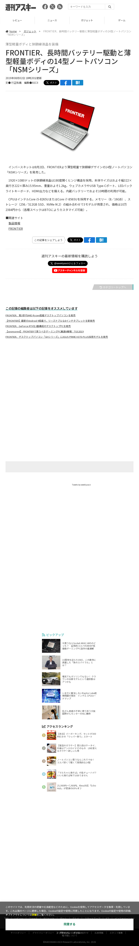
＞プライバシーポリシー (69, 933)
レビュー (50, 20)
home (11, 31)
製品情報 (14, 223)
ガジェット (120, 20)
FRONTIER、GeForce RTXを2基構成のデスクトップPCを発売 (38, 326)
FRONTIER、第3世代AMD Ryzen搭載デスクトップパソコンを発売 (40, 315)
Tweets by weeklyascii (81, 484)
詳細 (34, 914)
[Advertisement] (69, 378)
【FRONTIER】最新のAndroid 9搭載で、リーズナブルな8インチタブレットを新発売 (50, 320)
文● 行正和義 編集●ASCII (22, 82)
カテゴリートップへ (113, 287)
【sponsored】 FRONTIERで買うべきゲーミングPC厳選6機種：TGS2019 (45, 331)
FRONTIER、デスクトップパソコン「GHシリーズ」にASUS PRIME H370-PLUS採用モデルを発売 (57, 337)
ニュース (85, 20)
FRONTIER (15, 228)
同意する (69, 924)
